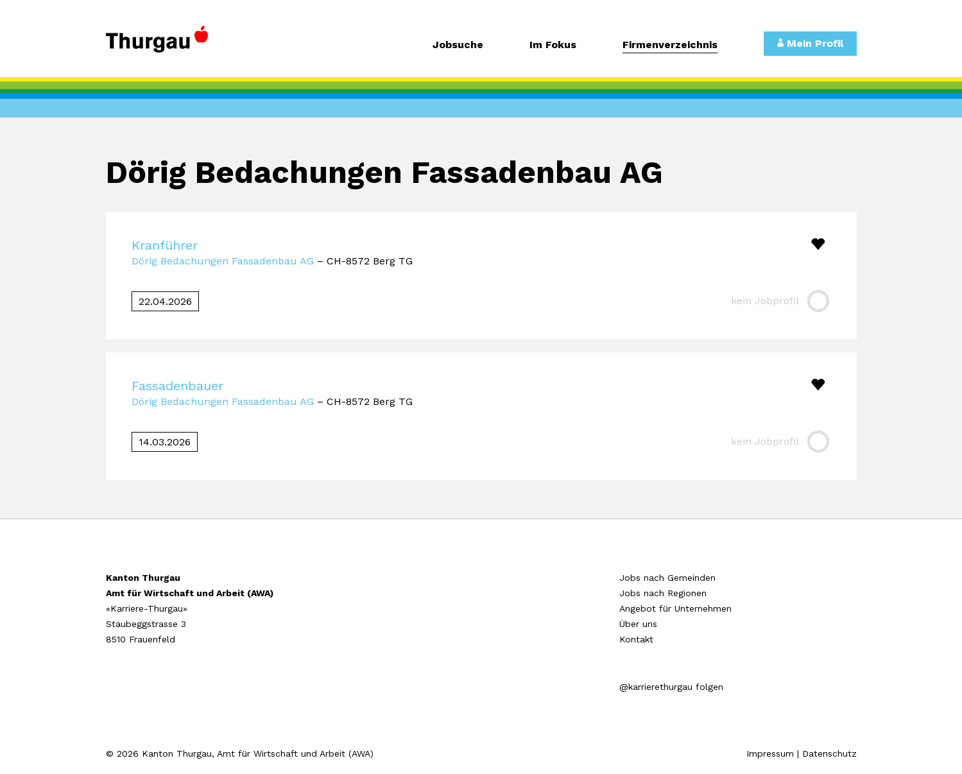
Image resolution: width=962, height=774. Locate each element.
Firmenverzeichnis (670, 45)
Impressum (770, 753)
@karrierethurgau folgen (671, 687)
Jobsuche (458, 45)
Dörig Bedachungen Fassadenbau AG (223, 261)
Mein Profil (810, 43)
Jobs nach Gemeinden (667, 577)
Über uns (638, 624)
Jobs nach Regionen (663, 593)
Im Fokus (552, 45)
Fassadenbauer (177, 385)
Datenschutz (829, 753)
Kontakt (636, 639)
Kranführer (165, 245)
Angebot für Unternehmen (675, 608)
